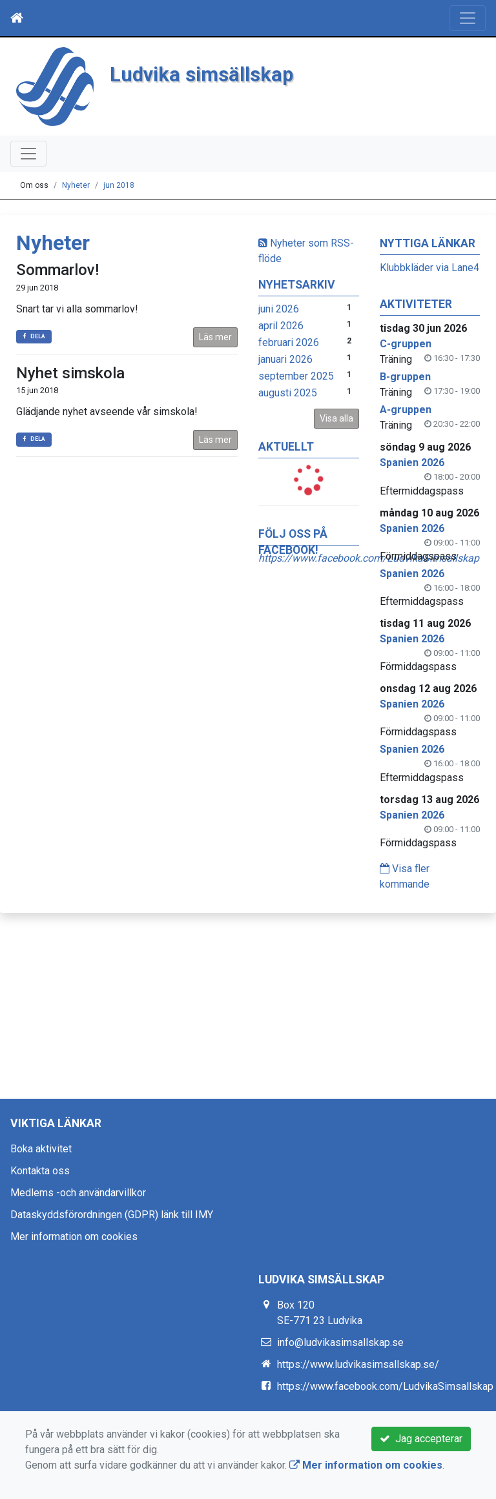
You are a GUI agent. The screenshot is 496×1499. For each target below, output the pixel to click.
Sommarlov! (57, 270)
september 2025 (296, 376)
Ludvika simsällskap (201, 75)
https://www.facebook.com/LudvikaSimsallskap (385, 1386)
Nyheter (76, 185)
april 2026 (281, 326)
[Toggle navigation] (468, 18)
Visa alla (336, 418)
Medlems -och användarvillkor (78, 1193)
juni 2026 (278, 309)
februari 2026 (288, 342)
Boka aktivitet (41, 1149)
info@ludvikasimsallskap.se (340, 1342)
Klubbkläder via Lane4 (429, 267)
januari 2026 (285, 359)
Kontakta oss (40, 1171)
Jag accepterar (421, 1439)
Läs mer (215, 337)
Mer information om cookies (74, 1236)
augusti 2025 (287, 393)
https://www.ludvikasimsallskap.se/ (358, 1364)
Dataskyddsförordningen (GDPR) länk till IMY (111, 1214)
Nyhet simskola (70, 373)
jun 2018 (118, 185)
